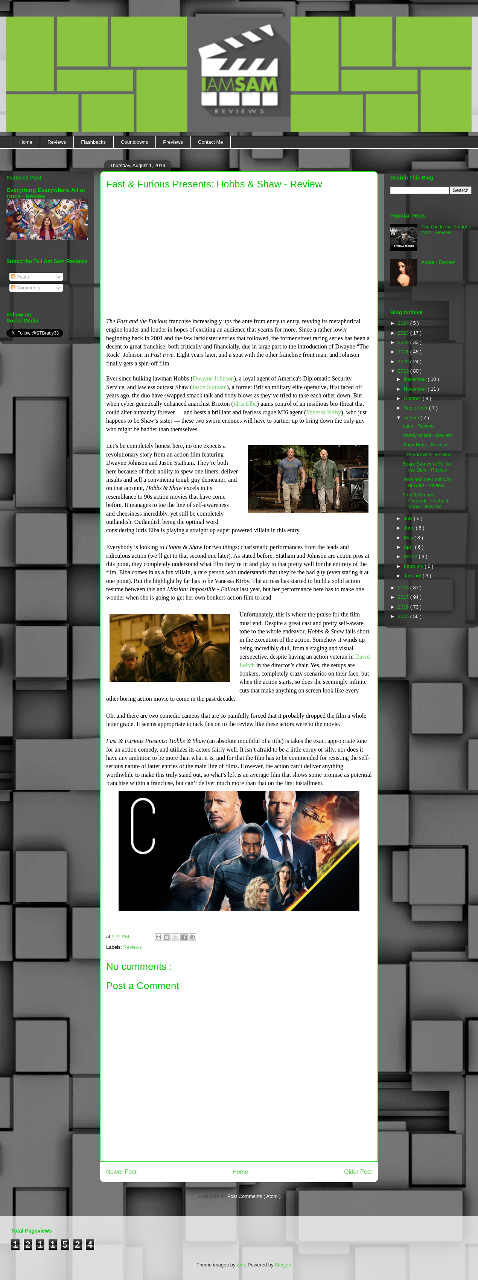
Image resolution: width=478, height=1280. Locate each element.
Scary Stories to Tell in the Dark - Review (426, 467)
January (413, 575)
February (414, 566)
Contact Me (210, 142)
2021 (404, 352)
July (409, 518)
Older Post (358, 1172)
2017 (404, 597)
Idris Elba (245, 403)
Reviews (56, 142)
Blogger (283, 1265)
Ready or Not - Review (427, 435)
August (412, 417)
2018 (404, 588)
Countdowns (134, 142)
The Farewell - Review (426, 454)
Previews (173, 142)
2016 (404, 607)
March (411, 556)
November (416, 389)
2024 (404, 323)
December (416, 379)
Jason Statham (209, 387)
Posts (20, 277)
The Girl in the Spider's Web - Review (446, 230)
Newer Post (121, 1172)
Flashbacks (93, 142)
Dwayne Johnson (213, 378)
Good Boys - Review (424, 444)
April (409, 547)
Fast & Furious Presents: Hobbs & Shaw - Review (425, 500)
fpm (241, 1265)
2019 (404, 371)
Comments (25, 288)
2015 (404, 616)
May (409, 537)
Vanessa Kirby (323, 412)
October (413, 398)
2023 (404, 333)
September (416, 408)
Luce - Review (417, 426)
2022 (404, 342)
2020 (404, 361)
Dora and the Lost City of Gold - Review (426, 482)
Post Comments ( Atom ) (254, 1196)
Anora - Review (438, 262)
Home (26, 142)
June (410, 528)
